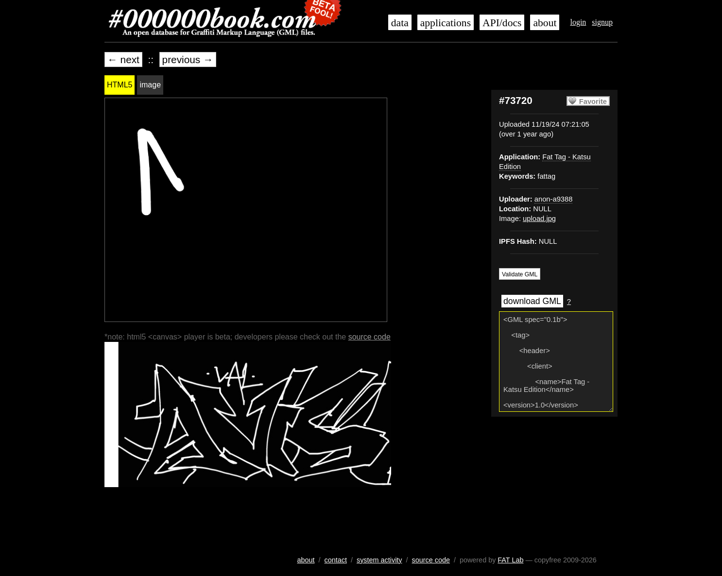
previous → (187, 59)
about (544, 23)
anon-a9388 (553, 199)
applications (445, 23)
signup (602, 22)
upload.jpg (539, 218)
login (578, 22)
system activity (379, 560)
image (150, 85)
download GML (532, 301)
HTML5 (119, 85)
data (400, 23)
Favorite (593, 101)
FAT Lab (510, 560)
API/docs (501, 23)
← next (123, 59)
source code (369, 337)
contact (336, 560)
